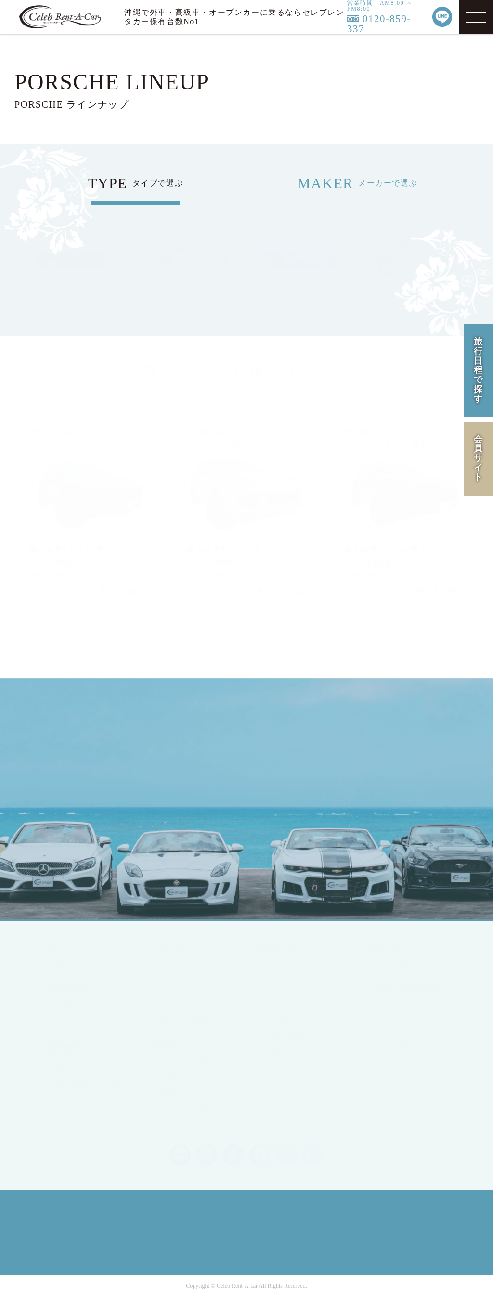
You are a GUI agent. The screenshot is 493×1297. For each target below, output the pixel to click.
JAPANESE (75, 1007)
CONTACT (287, 1088)
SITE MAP (394, 1041)
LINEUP (283, 966)
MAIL (371, 787)
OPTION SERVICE (301, 1036)
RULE (386, 1024)
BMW (172, 1093)
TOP (62, 966)
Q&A (277, 1070)
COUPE (175, 984)
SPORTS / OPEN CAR (200, 1001)
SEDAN (175, 966)
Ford (170, 1076)
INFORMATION (296, 1053)
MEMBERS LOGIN (88, 1081)
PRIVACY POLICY (408, 1007)
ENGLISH (73, 1024)
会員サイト (478, 458)
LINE (430, 787)
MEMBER (73, 1064)
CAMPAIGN (289, 1001)
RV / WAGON (185, 1018)
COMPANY (395, 966)
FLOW (280, 1018)
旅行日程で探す (478, 370)
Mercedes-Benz (188, 1059)
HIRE (278, 984)
